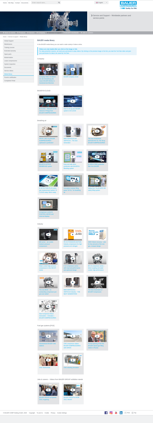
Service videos (8, 71)
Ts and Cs (40, 413)
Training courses (9, 47)
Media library (8, 74)
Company (41, 33)
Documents (24, 3)
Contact (17, 3)
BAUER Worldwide (72, 33)
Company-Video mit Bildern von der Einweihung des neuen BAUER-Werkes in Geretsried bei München (48, 76)
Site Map (11, 3)
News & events (10, 33)
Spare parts (7, 54)
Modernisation (8, 57)
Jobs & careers (87, 33)
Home (5, 3)
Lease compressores (10, 61)
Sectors (31, 33)
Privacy (53, 413)
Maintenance (8, 44)
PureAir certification (10, 77)
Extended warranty (10, 51)
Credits (47, 413)
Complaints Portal (9, 81)
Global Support (8, 41)
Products (22, 33)
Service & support (55, 33)
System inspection (9, 64)
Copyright (32, 413)
